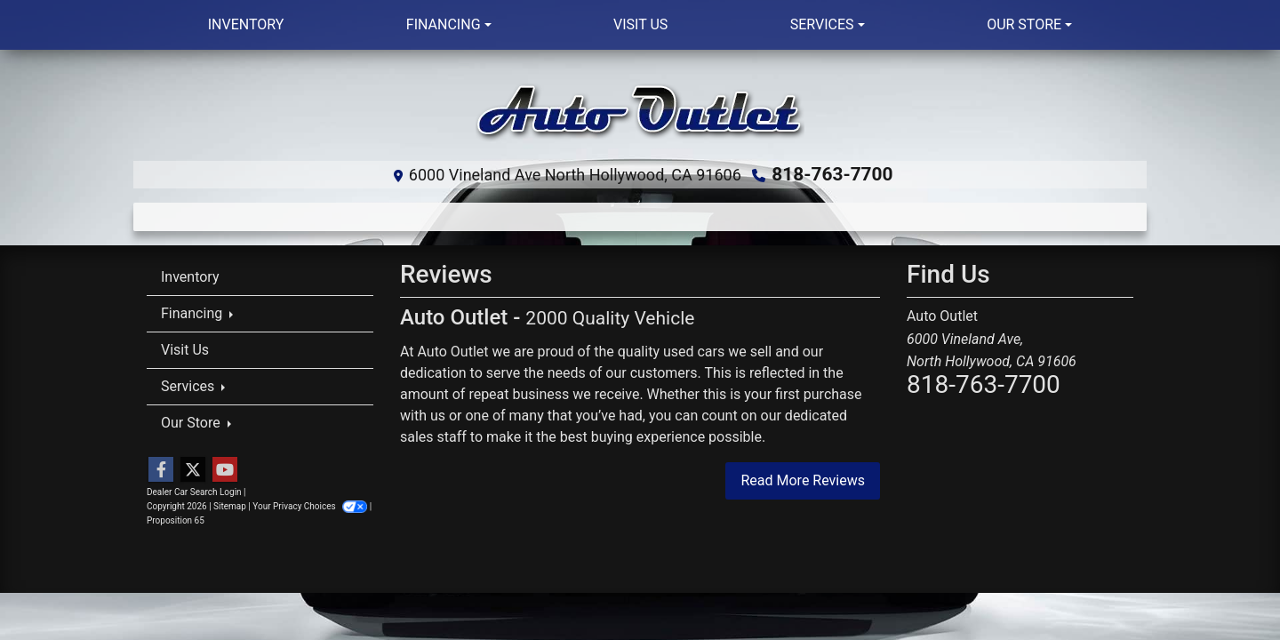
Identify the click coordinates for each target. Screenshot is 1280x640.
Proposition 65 (175, 519)
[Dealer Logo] (640, 111)
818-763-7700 (832, 174)
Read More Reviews (802, 478)
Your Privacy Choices (310, 505)
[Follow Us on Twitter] (192, 469)
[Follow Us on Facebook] (160, 469)
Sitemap (229, 505)
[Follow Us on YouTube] (224, 469)
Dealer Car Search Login (194, 491)
